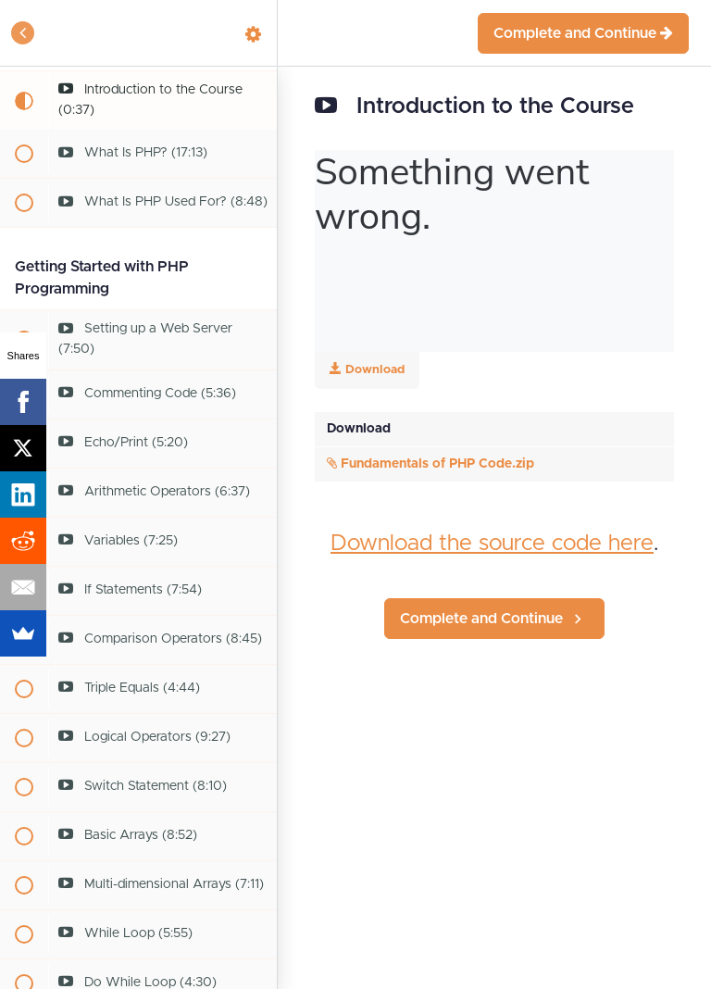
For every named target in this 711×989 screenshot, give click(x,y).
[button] (23, 33)
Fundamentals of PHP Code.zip (430, 463)
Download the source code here (492, 543)
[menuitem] (254, 33)
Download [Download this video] (367, 369)
